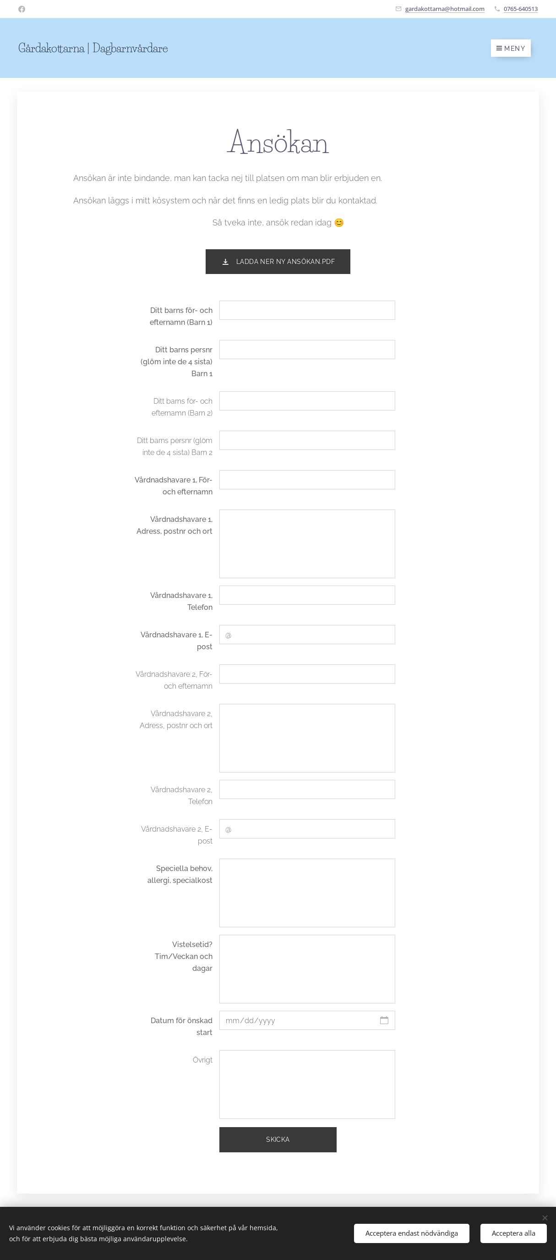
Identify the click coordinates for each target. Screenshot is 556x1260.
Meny (510, 48)
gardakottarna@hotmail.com (445, 9)
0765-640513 (521, 9)
